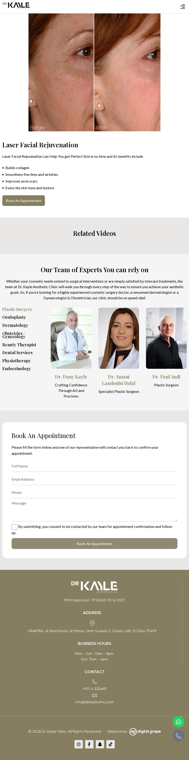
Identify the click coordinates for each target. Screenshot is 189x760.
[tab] (25, 309)
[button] (183, 6)
